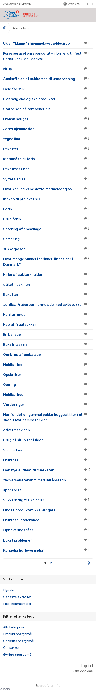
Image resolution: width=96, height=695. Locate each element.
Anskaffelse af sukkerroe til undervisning (48, 78)
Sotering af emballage (48, 228)
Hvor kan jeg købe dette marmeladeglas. (48, 188)
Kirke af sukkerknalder (48, 274)
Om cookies (83, 671)
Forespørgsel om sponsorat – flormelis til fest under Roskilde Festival (48, 56)
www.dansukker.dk (17, 4)
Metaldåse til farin (48, 158)
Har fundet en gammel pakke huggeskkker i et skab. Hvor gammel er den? (48, 417)
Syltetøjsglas (48, 178)
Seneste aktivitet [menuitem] (17, 597)
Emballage (48, 334)
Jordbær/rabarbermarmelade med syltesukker (48, 304)
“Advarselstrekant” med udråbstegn (48, 480)
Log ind (87, 666)
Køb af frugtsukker (48, 324)
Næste (89, 563)
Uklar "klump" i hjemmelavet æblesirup (48, 43)
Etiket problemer (48, 540)
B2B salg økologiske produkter (48, 98)
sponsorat (48, 489)
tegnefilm (48, 138)
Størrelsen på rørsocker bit (48, 108)
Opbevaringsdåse (48, 529)
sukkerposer (48, 248)
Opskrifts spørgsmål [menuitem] (18, 641)
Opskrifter (48, 374)
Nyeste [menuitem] (8, 590)
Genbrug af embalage (48, 354)
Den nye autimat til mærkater (48, 470)
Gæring (48, 384)
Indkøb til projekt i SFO (48, 198)
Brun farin (48, 218)
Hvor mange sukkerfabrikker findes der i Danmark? (48, 261)
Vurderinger (48, 404)
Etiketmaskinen (48, 168)
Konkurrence (48, 314)
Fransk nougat (48, 118)
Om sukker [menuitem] (11, 648)
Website (71, 4)
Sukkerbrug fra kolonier (48, 499)
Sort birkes (48, 450)
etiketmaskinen (48, 284)
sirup (48, 68)
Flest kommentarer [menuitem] (17, 604)
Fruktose (48, 460)
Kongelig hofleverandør (48, 550)
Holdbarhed (48, 364)
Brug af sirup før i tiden (48, 439)
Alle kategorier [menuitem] (13, 627)
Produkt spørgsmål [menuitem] (17, 634)
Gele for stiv (48, 88)
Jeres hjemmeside (48, 128)
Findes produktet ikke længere (48, 509)
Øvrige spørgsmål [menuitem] (18, 655)
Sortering (48, 238)
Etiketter (48, 148)
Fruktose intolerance (48, 519)
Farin (48, 208)
